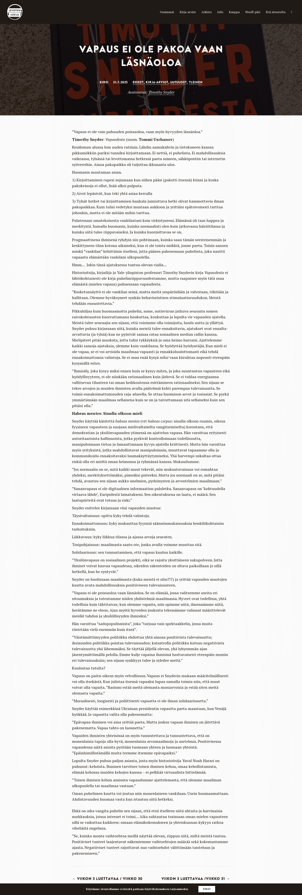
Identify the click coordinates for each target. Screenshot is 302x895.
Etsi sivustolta (271, 12)
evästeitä (124, 889)
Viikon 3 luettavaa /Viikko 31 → (195, 878)
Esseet (138, 82)
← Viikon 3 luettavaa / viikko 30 (107, 878)
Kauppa (219, 12)
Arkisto (187, 12)
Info (204, 12)
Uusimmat (137, 12)
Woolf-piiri (242, 12)
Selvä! (207, 889)
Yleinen (195, 82)
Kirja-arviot (163, 12)
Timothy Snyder (161, 92)
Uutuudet (178, 82)
